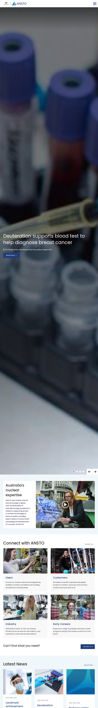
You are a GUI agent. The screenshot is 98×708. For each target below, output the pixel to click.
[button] (89, 472)
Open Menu (94, 3)
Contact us (89, 544)
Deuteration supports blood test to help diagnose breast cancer (44, 239)
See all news (88, 665)
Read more (10, 255)
